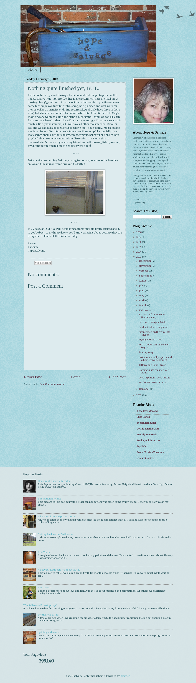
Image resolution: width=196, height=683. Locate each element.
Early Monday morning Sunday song (152, 316)
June (142, 290)
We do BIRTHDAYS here (152, 382)
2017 (139, 236)
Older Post (117, 377)
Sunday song (146, 352)
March (143, 305)
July (141, 285)
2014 (139, 251)
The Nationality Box (49, 498)
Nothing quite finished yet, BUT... (154, 371)
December (145, 260)
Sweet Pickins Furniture (150, 452)
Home (32, 69)
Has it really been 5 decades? (55, 481)
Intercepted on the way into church (154, 333)
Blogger (125, 675)
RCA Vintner (45, 552)
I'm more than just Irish (152, 322)
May (142, 295)
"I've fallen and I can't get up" (40, 605)
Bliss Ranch (143, 416)
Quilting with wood (49, 632)
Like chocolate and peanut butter (57, 516)
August (143, 280)
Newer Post (33, 377)
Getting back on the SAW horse (55, 534)
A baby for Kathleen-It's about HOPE (59, 569)
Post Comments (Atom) (52, 384)
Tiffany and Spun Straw (152, 364)
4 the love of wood (147, 411)
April (142, 300)
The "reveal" (45, 587)
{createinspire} (145, 458)
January (144, 388)
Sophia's (141, 446)
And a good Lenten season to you (154, 346)
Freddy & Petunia (147, 434)
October (144, 270)
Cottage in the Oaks (148, 428)
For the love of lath (48, 614)
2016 (139, 241)
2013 (139, 256)
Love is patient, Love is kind (154, 377)
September (145, 275)
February (144, 310)
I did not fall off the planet (153, 327)
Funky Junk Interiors (148, 440)
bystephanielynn (146, 422)
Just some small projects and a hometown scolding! (155, 358)
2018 (139, 232)
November (145, 265)
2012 (139, 395)
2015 (139, 246)
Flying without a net (150, 339)
